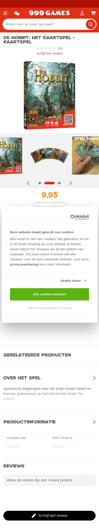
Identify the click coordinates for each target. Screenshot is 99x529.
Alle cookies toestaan (49, 294)
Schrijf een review (49, 53)
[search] (91, 24)
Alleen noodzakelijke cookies (49, 308)
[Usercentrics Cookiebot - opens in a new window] (70, 217)
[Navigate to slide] (39, 183)
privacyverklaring (24, 264)
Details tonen (71, 280)
